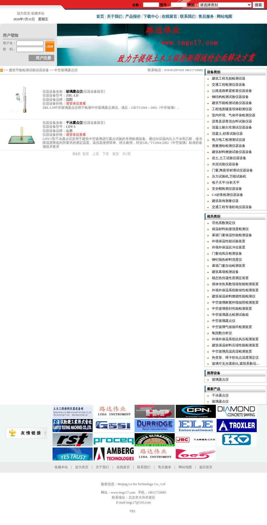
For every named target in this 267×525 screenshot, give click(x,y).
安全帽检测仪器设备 (227, 189)
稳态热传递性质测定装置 (230, 278)
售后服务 (206, 16)
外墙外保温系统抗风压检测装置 (235, 339)
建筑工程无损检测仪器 (228, 78)
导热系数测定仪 (223, 223)
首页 (100, 16)
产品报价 (133, 16)
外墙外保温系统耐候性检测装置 (235, 290)
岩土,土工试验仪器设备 (229, 158)
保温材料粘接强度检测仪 (230, 229)
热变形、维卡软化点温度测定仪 (235, 357)
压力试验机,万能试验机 (229, 176)
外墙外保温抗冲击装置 (228, 247)
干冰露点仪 (220, 395)
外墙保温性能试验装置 (228, 241)
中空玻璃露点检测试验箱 (230, 315)
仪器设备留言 (94, 91)
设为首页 (23, 13)
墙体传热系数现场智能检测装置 (235, 284)
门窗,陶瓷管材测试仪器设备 (232, 170)
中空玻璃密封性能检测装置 (232, 308)
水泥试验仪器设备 (225, 164)
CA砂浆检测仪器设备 (227, 195)
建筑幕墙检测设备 (225, 272)
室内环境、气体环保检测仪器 (233, 115)
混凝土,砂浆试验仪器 (227, 133)
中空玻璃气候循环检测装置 (232, 327)
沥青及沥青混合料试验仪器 (232, 121)
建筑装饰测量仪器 (225, 201)
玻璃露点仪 (220, 379)
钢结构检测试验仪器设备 (230, 97)
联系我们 (188, 16)
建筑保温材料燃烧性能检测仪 (233, 296)
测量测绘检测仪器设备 (228, 146)
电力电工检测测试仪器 (228, 140)
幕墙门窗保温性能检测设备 (232, 235)
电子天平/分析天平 (225, 182)
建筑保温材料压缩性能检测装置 (235, 345)
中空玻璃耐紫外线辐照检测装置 (235, 302)
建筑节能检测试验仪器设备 (29, 70)
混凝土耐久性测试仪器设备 (232, 127)
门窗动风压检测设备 (227, 253)
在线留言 (169, 16)
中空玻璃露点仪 (66, 70)
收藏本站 (37, 13)
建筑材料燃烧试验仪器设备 (232, 152)
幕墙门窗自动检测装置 (228, 266)
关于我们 (114, 16)
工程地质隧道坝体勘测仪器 (232, 109)
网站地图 (224, 16)
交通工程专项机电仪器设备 (232, 207)
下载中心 (151, 16)
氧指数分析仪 (222, 333)
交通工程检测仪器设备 (228, 85)
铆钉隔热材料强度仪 (227, 260)
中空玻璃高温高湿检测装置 (232, 351)
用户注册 (43, 58)
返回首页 (205, 467)
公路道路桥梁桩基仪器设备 (232, 91)
